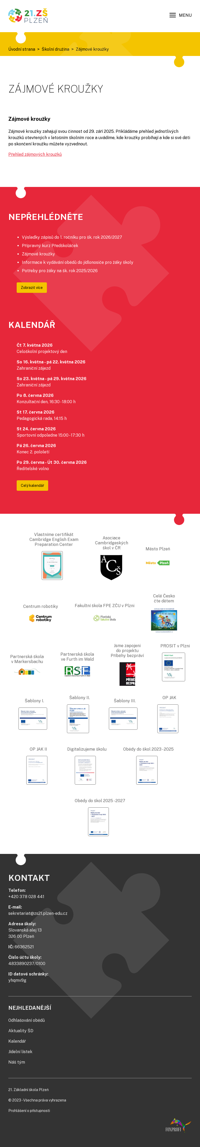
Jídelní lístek (20, 1051)
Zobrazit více (32, 288)
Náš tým (16, 1062)
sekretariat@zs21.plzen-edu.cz (37, 913)
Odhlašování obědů (26, 1020)
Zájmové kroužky (92, 49)
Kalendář (17, 1041)
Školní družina (55, 49)
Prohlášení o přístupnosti (29, 1111)
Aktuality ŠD (20, 1030)
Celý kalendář (32, 485)
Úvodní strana (21, 49)
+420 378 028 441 (26, 896)
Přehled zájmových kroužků (35, 154)
